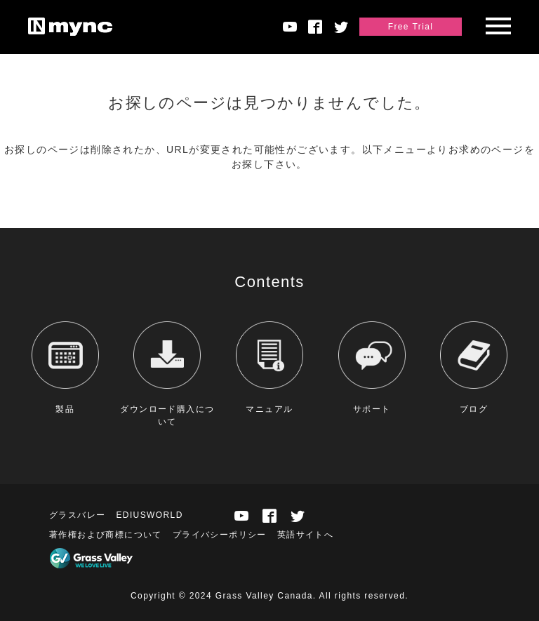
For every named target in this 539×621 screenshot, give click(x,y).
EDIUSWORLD (149, 515)
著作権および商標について (105, 535)
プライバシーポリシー (220, 535)
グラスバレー (77, 515)
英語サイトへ (305, 535)
